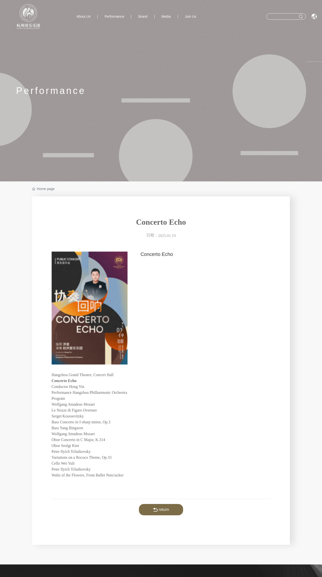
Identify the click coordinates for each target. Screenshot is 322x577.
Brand (142, 16)
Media (166, 16)
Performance (114, 16)
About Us (84, 16)
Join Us (190, 16)
